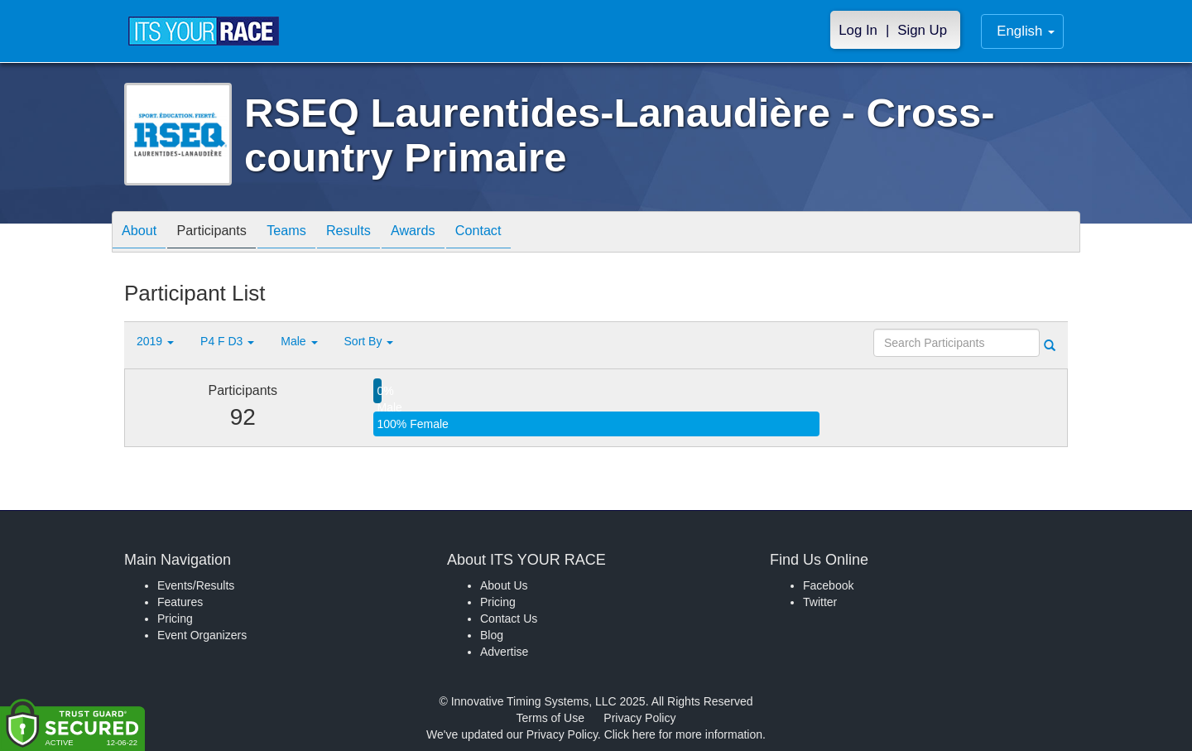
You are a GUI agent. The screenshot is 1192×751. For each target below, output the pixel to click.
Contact (524, 233)
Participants (224, 233)
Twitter (820, 602)
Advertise (504, 651)
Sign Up (922, 30)
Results (377, 233)
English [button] (1026, 31)
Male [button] (299, 341)
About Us (504, 585)
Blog (491, 635)
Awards (450, 233)
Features (180, 602)
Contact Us (508, 618)
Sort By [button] (369, 341)
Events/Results (195, 585)
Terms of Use (550, 718)
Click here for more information (683, 734)
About (143, 233)
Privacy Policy (639, 718)
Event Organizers (202, 635)
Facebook (828, 585)
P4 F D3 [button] (227, 341)
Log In (858, 30)
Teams (307, 233)
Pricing (175, 618)
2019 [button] (155, 341)
